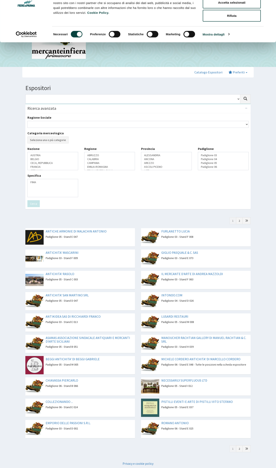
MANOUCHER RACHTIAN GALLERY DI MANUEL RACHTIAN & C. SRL (203, 339)
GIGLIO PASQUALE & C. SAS (179, 253)
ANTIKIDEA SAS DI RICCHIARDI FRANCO (73, 316)
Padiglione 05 (223, 163)
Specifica (34, 175)
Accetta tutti (232, 10)
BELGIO (52, 159)
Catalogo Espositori (208, 72)
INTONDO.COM (171, 295)
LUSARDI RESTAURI (174, 316)
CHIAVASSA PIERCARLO (62, 380)
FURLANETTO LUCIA (175, 231)
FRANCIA (52, 167)
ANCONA (166, 159)
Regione (90, 149)
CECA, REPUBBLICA (52, 163)
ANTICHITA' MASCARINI (62, 253)
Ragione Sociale (39, 117)
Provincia (148, 149)
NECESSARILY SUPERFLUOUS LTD (184, 380)
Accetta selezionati (231, 24)
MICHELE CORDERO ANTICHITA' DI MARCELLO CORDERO (200, 359)
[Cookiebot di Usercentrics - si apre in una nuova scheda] (26, 56)
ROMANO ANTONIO (175, 423)
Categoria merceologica (45, 133)
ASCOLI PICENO (166, 167)
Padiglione (206, 149)
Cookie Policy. (98, 34)
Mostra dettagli (213, 56)
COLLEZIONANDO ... (59, 402)
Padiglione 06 (223, 167)
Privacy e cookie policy (138, 464)
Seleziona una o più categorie (48, 140)
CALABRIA (109, 159)
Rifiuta (232, 37)
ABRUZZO (109, 155)
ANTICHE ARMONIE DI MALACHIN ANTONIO (76, 231)
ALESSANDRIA (166, 155)
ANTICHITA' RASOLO (60, 274)
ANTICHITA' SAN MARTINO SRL (67, 295)
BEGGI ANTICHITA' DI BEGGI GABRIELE (73, 359)
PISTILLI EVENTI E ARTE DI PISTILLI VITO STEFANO (197, 402)
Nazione (33, 149)
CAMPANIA (109, 163)
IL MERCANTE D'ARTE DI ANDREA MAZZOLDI (192, 274)
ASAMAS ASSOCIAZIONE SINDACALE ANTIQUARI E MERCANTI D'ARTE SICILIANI (88, 339)
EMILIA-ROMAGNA (109, 167)
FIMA (52, 182)
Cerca (33, 203)
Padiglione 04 (223, 159)
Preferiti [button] (238, 72)
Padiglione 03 (223, 155)
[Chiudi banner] (269, 6)
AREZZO (166, 163)
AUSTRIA (52, 155)
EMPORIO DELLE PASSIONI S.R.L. (68, 423)
